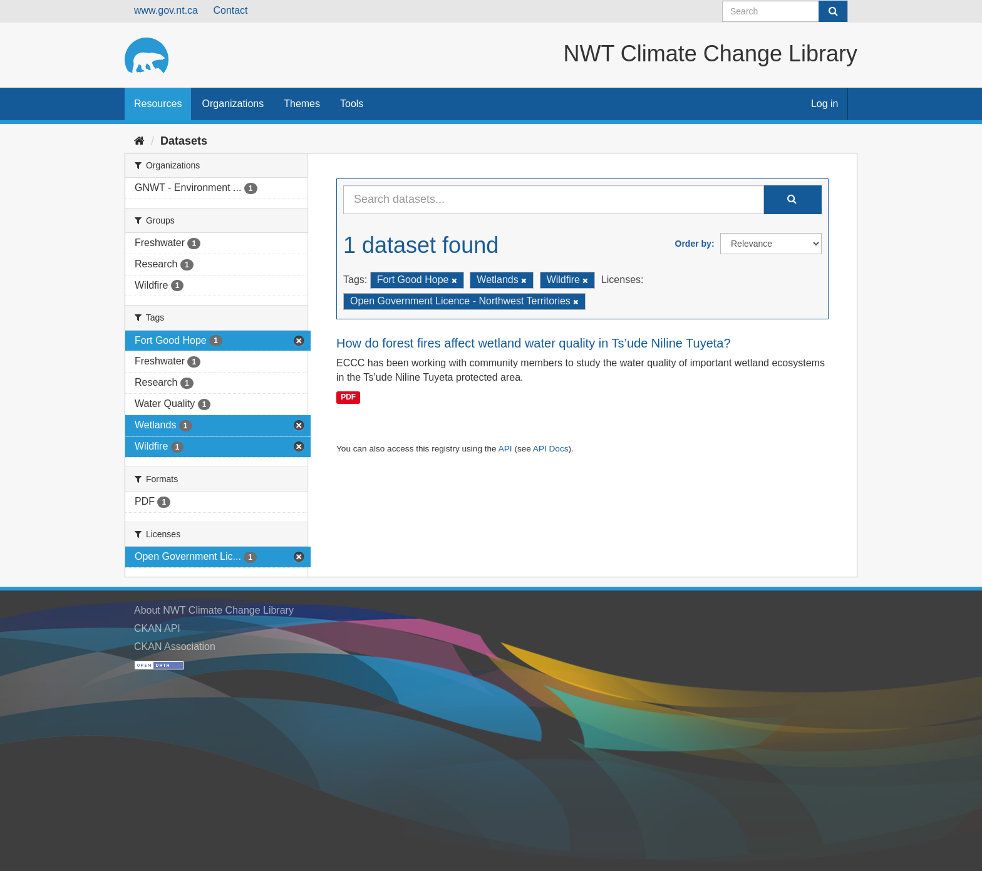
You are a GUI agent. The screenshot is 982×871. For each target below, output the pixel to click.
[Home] (139, 141)
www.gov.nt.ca (166, 10)
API (505, 448)
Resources (158, 103)
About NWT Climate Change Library (214, 610)
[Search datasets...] (553, 199)
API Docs (551, 448)
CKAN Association (174, 646)
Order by (693, 244)
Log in (825, 103)
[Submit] (833, 11)
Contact (230, 10)
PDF (348, 397)
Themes (302, 103)
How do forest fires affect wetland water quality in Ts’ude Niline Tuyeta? (533, 343)
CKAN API (157, 628)
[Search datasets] (785, 11)
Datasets (183, 141)
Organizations (233, 103)
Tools (351, 103)
